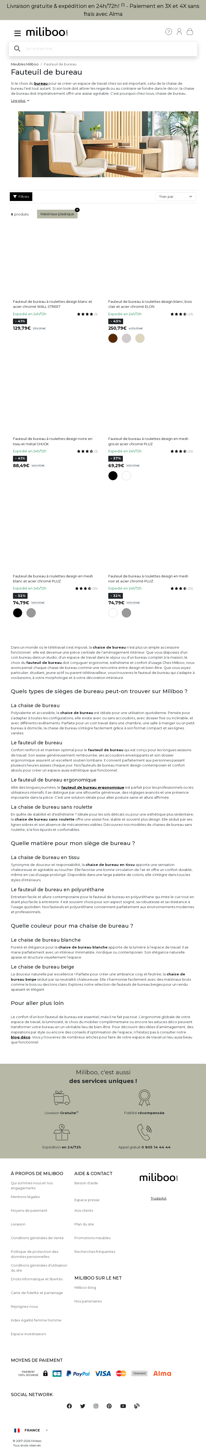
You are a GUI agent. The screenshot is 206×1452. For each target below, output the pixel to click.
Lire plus (20, 101)
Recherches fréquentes (94, 1252)
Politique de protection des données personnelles (34, 1254)
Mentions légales (25, 1197)
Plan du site (84, 1224)
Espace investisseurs (28, 1334)
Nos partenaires (88, 1301)
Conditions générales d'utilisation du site (39, 1267)
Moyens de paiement (29, 1211)
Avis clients (83, 1211)
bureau (41, 83)
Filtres (21, 197)
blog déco (20, 1037)
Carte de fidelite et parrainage (37, 1293)
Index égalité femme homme (36, 1320)
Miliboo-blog (85, 1288)
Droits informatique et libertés (36, 1279)
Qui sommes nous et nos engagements (32, 1185)
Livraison (18, 1224)
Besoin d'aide (86, 1183)
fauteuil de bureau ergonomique (92, 787)
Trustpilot (159, 1198)
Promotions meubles (92, 1238)
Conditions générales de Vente (37, 1238)
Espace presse (87, 1200)
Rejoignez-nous (24, 1307)
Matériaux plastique (59, 213)
